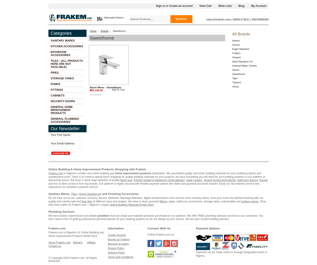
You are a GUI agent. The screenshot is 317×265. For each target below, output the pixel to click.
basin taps (126, 180)
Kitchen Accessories (67, 46)
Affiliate (91, 242)
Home (93, 31)
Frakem (236, 53)
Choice (236, 45)
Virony (235, 86)
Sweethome (238, 74)
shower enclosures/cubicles (220, 180)
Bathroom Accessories (60, 54)
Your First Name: (61, 134)
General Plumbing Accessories (65, 120)
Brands (105, 31)
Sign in (160, 5)
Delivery (77, 242)
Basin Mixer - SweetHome (105, 87)
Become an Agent (118, 243)
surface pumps (250, 201)
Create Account (117, 235)
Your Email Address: (63, 143)
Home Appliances (90, 194)
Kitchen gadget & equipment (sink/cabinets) (159, 180)
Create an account (181, 5)
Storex (235, 70)
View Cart (205, 5)
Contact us (54, 246)
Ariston (236, 40)
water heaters (194, 180)
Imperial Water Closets (244, 65)
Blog (241, 5)
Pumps (55, 84)
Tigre (235, 78)
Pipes (55, 72)
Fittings (57, 89)
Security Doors (63, 101)
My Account (259, 5)
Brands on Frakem (119, 239)
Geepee (236, 57)
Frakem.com (55, 173)
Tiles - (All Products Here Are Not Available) (67, 64)
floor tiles (87, 201)
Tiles (74, 194)
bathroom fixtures (248, 180)
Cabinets (58, 95)
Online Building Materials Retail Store (132, 204)
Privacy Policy (116, 248)
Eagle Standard (240, 49)
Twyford (236, 82)
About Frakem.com (59, 242)
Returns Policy (116, 252)
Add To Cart (118, 89)
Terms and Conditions (120, 257)
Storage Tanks (62, 78)
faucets (263, 180)
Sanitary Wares (63, 40)
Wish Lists (225, 5)
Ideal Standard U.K (242, 61)
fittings (163, 201)
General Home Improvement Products (62, 110)
